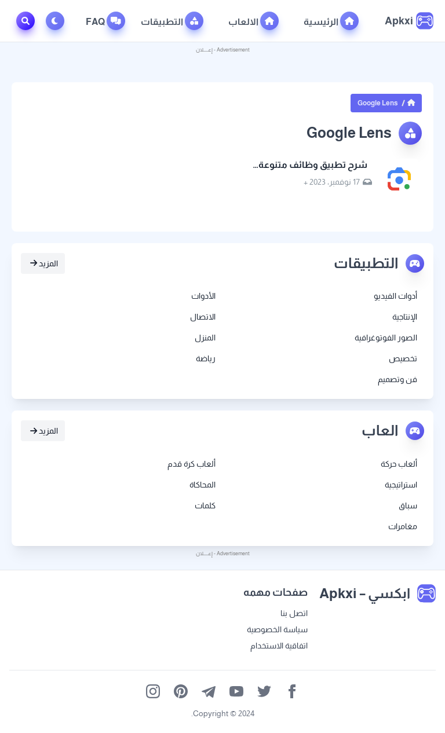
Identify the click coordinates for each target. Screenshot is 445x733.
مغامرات (402, 526)
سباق (408, 505)
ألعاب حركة (399, 463)
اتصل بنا (294, 613)
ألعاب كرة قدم (191, 463)
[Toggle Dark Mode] (57, 21)
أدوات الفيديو (395, 295)
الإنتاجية (404, 316)
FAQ (105, 21)
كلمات (205, 505)
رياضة (206, 358)
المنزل (205, 337)
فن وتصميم (397, 379)
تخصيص (403, 358)
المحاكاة (202, 484)
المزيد (44, 263)
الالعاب (253, 21)
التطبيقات (172, 21)
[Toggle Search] (25, 21)
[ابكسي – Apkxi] (409, 21)
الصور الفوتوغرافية (386, 337)
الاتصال (203, 316)
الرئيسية (331, 21)
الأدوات (203, 295)
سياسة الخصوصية (277, 629)
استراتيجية (401, 484)
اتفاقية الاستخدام (279, 645)
